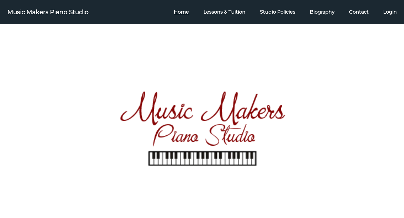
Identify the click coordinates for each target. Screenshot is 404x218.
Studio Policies (277, 12)
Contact (359, 12)
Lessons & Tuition (224, 12)
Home (181, 12)
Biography (322, 12)
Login (390, 12)
